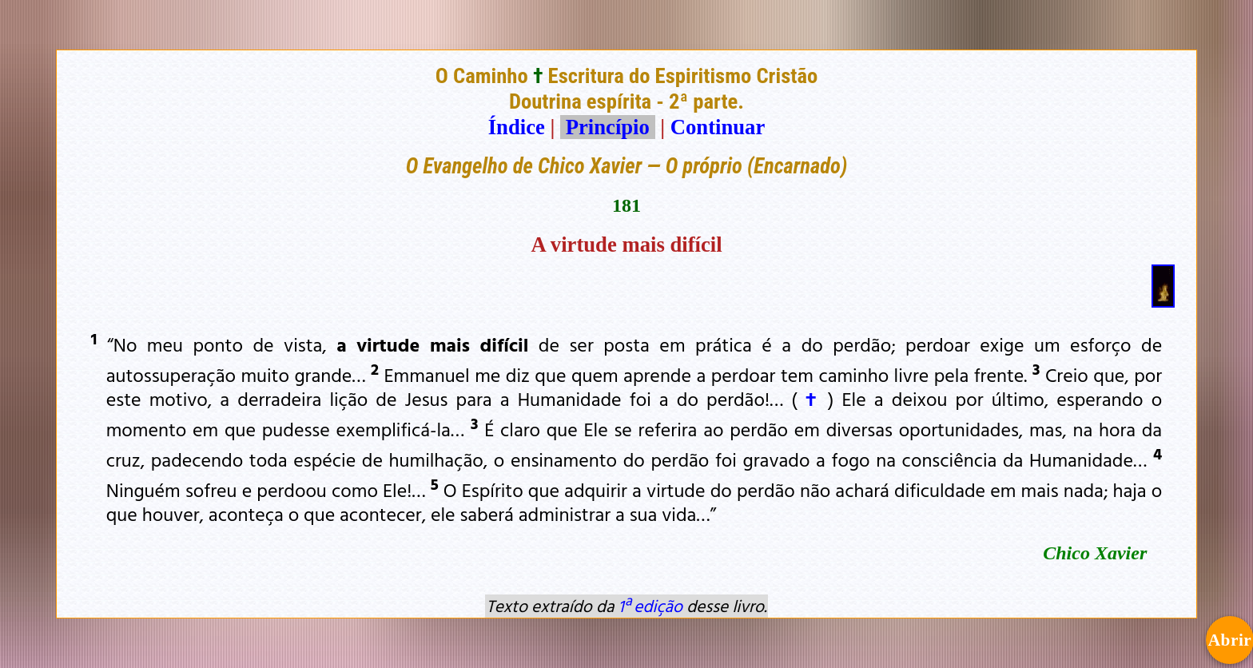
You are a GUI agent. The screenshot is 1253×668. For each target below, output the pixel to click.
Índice (516, 127)
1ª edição (650, 605)
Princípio (607, 127)
